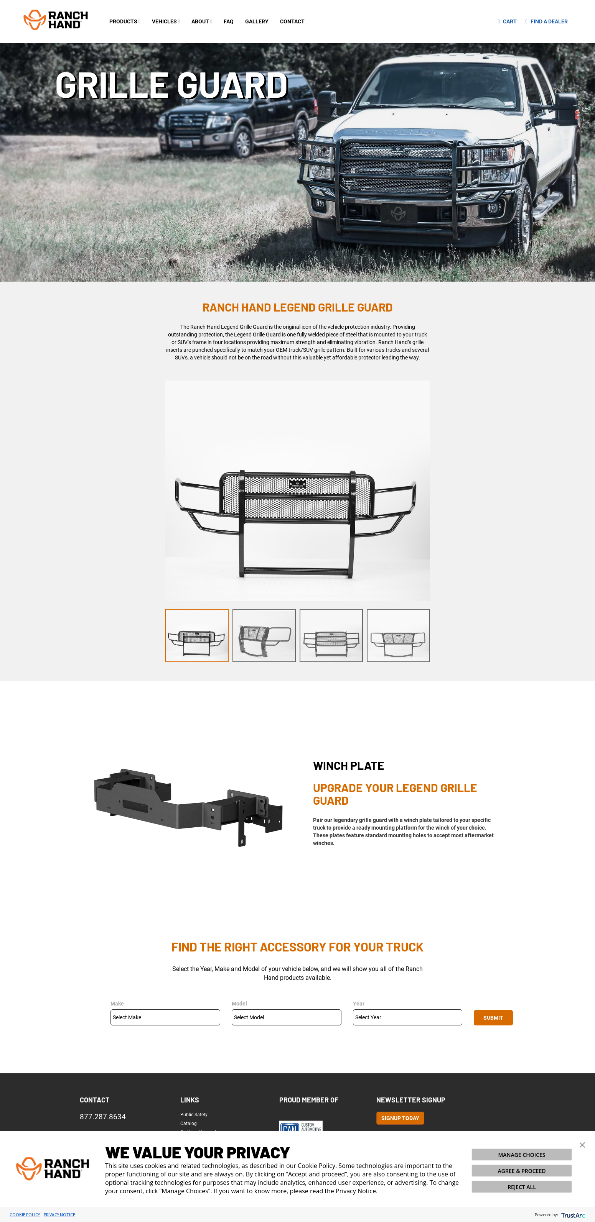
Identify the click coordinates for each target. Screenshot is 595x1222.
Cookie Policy (25, 1214)
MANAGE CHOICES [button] (521, 1154)
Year (358, 1004)
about (201, 21)
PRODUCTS (124, 21)
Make (117, 1004)
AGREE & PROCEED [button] (522, 1170)
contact (292, 21)
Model (239, 1004)
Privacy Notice (59, 1214)
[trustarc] (572, 1214)
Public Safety (194, 1114)
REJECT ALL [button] (522, 1187)
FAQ (229, 21)
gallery (257, 21)
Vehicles (166, 21)
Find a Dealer (547, 21)
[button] (582, 1144)
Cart (507, 21)
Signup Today (400, 1118)
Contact (95, 1100)
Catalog (188, 1123)
